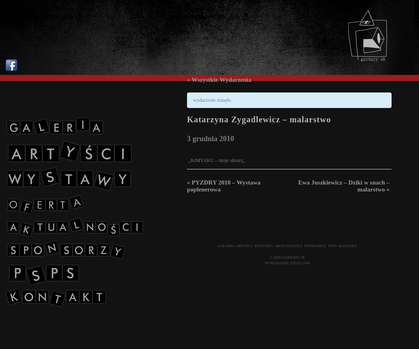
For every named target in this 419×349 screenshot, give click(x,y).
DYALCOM (300, 263)
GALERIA (225, 246)
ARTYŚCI (244, 246)
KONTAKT (348, 246)
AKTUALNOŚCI (288, 246)
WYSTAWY (263, 246)
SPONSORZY (315, 246)
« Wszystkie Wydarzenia (219, 80)
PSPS (332, 246)
